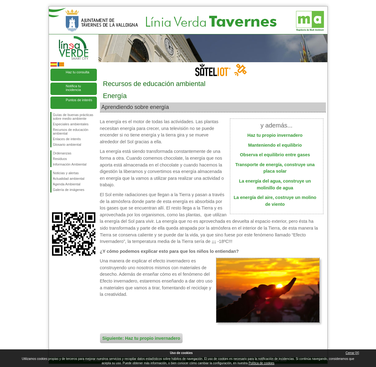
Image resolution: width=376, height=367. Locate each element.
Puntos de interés (79, 100)
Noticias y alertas (66, 173)
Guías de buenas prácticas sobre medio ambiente (73, 116)
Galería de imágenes (68, 190)
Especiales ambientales (71, 124)
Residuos (60, 159)
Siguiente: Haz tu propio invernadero (141, 338)
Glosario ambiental (67, 144)
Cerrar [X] (352, 353)
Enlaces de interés (67, 139)
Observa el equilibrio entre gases (275, 154)
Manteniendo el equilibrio (275, 145)
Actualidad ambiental (68, 178)
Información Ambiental (70, 164)
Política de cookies (261, 363)
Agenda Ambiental (66, 184)
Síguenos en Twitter (64, 202)
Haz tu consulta (77, 72)
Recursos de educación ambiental (71, 131)
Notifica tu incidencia (73, 88)
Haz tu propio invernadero (274, 135)
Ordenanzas (62, 153)
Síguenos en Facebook (54, 202)
